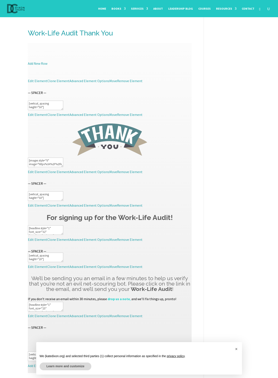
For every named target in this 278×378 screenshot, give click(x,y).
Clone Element (58, 81)
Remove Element (130, 81)
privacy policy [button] (176, 356)
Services (137, 9)
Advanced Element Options (89, 81)
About (158, 9)
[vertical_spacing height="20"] (45, 257)
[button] (236, 349)
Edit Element (37, 81)
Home (102, 9)
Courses (204, 9)
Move (113, 81)
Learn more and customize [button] (65, 366)
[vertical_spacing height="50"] (45, 105)
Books (116, 9)
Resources (224, 9)
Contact (248, 9)
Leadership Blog (180, 9)
